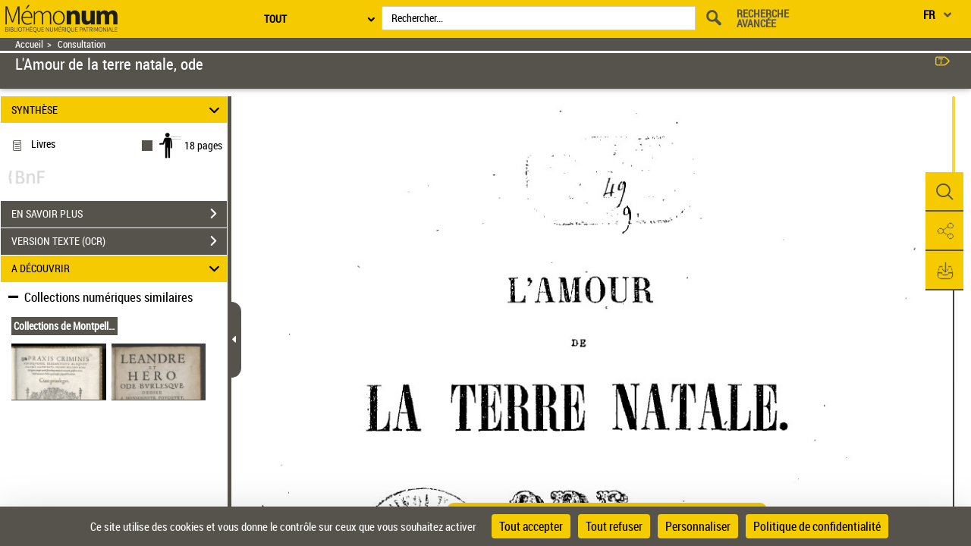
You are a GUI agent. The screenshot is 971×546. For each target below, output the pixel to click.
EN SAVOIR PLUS (119, 213)
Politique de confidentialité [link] (817, 526)
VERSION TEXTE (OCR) (119, 241)
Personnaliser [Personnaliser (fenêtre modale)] (698, 526)
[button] (944, 192)
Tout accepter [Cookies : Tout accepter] (531, 526)
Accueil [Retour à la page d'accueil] (29, 44)
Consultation (81, 44)
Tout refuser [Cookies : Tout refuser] (614, 526)
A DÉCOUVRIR (118, 269)
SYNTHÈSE (118, 109)
